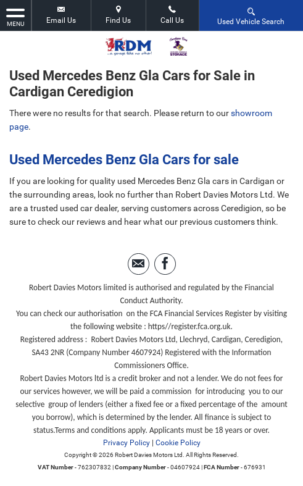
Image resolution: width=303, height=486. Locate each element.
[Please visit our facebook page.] (165, 264)
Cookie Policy (178, 442)
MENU (15, 16)
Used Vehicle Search (250, 16)
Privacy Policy (126, 442)
